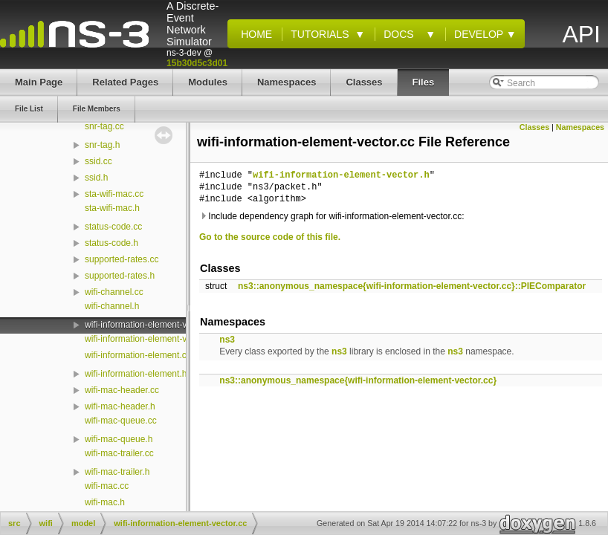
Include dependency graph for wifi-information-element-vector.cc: (332, 216)
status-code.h (111, 243)
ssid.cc (98, 161)
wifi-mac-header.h (120, 406)
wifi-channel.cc (114, 292)
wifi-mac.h (105, 502)
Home (253, 34)
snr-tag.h (102, 145)
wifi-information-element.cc (138, 355)
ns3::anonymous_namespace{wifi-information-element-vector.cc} (358, 380)
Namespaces (580, 127)
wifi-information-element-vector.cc (151, 325)
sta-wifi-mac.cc (114, 194)
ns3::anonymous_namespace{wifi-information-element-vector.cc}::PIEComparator (412, 286)
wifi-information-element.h (136, 374)
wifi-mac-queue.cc (121, 420)
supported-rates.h (120, 275)
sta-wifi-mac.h (112, 208)
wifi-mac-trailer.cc (119, 453)
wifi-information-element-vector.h (149, 339)
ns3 (227, 339)
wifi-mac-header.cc (122, 390)
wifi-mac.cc (107, 486)
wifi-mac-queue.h (118, 439)
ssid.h (96, 177)
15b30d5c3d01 (196, 63)
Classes (534, 127)
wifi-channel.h (112, 306)
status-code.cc (113, 226)
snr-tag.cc (104, 126)
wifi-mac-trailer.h (117, 472)
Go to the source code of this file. (269, 237)
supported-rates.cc (121, 259)
